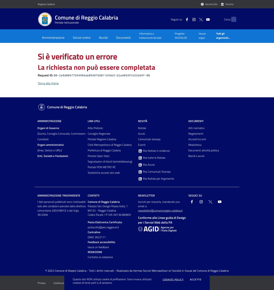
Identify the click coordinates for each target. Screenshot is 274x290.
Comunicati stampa (149, 139)
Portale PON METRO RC (102, 167)
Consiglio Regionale (99, 133)
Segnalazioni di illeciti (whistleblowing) (110, 161)
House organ (202, 36)
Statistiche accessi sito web (104, 173)
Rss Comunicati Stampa (154, 172)
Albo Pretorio (95, 128)
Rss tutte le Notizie (151, 158)
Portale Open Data (98, 156)
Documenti (195, 121)
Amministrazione (49, 121)
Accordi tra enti (197, 139)
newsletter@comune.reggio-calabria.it (160, 210)
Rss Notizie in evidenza (154, 151)
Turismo (229, 4)
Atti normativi (196, 128)
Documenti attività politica (203, 150)
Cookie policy (60, 283)
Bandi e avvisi (196, 156)
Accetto (195, 279)
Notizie (142, 128)
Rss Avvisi (146, 165)
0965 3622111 (97, 237)
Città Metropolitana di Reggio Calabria (110, 145)
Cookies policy (173, 279)
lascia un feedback (98, 247)
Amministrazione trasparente (58, 195)
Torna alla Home (48, 83)
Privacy (42, 283)
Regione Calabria (46, 4)
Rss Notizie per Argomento (156, 178)
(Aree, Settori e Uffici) (50, 147)
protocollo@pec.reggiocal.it (103, 227)
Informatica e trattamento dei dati (150, 36)
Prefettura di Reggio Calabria (104, 150)
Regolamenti (195, 133)
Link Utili (94, 121)
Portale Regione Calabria (102, 139)
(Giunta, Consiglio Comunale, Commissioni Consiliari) (61, 133)
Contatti (93, 195)
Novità (142, 121)
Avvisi (141, 133)
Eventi (142, 145)
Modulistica (194, 145)
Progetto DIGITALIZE (181, 36)
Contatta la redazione (100, 257)
